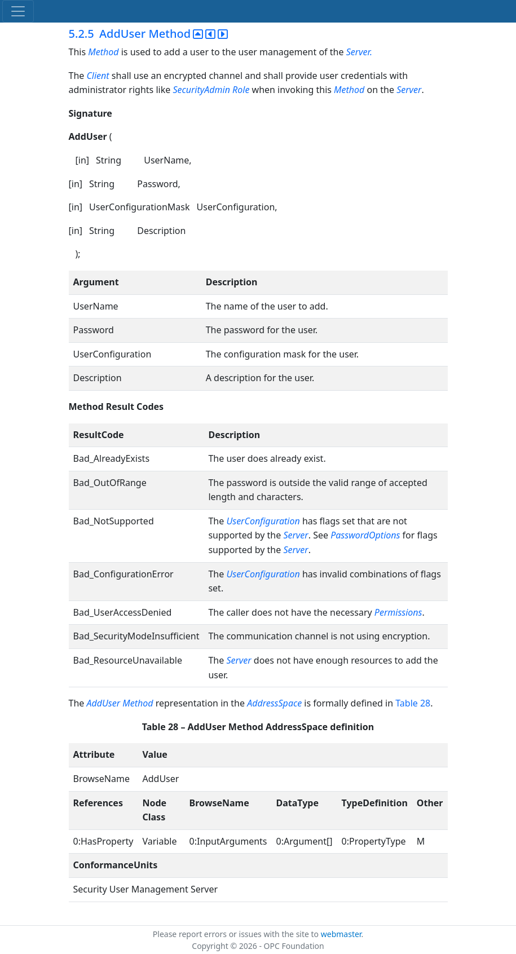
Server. (359, 52)
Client (97, 75)
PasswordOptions (365, 535)
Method (103, 52)
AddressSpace (274, 703)
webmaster (341, 934)
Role (240, 89)
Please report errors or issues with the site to (237, 934)
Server (408, 89)
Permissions (398, 612)
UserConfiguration (262, 521)
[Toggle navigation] (18, 11)
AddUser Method (119, 703)
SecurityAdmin (201, 89)
